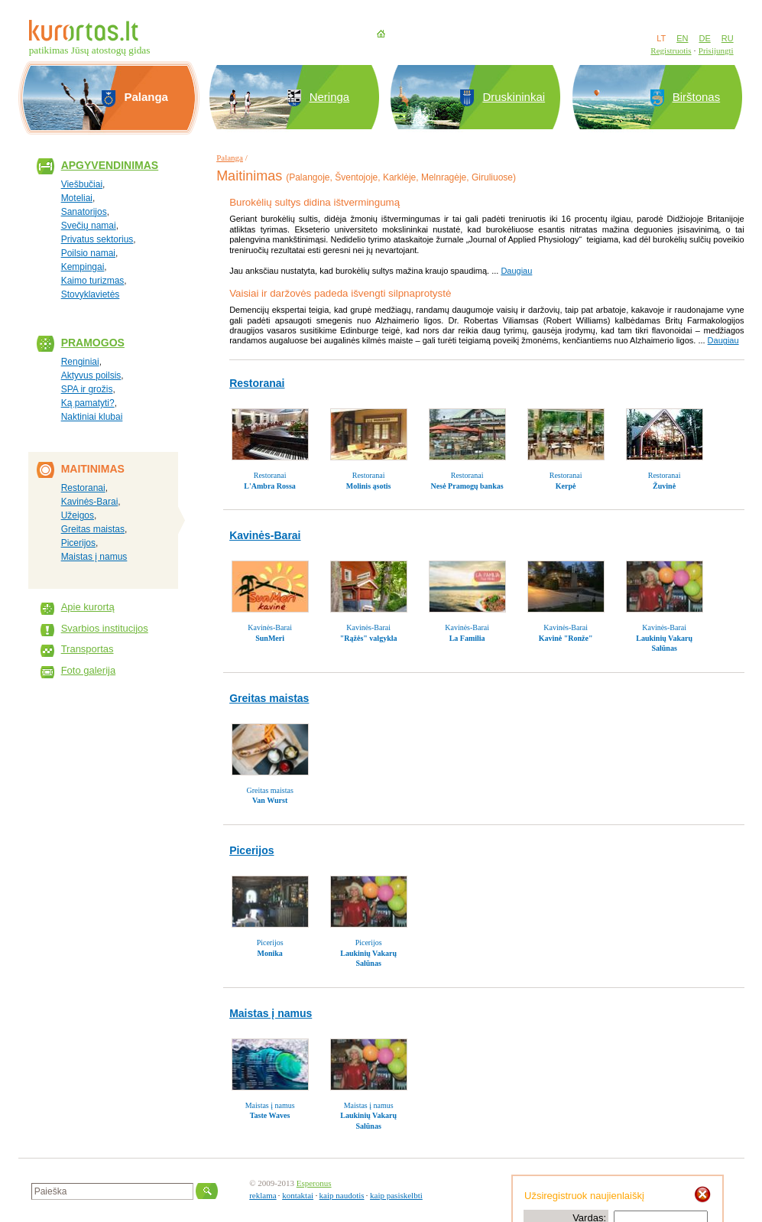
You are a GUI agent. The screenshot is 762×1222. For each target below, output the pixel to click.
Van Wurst (269, 800)
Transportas (87, 649)
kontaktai (297, 1195)
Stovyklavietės (90, 294)
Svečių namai (88, 225)
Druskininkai (513, 96)
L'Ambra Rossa (270, 486)
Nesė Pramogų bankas (467, 486)
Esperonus (314, 1183)
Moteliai (76, 198)
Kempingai (83, 267)
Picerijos (78, 543)
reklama (262, 1195)
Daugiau (516, 270)
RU (727, 38)
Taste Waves (270, 1115)
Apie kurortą (88, 607)
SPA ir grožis (87, 389)
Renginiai (80, 361)
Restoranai (83, 488)
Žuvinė (664, 486)
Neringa (330, 96)
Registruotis (670, 50)
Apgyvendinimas (110, 165)
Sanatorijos (84, 211)
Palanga (229, 157)
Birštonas (697, 96)
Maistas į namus (94, 556)
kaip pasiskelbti (396, 1195)
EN (682, 38)
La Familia (467, 638)
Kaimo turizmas (93, 280)
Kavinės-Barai (89, 501)
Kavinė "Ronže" (566, 638)
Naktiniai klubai (92, 416)
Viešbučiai (81, 184)
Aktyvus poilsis (91, 375)
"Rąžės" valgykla (368, 638)
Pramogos (93, 342)
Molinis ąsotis (368, 486)
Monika (269, 953)
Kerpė (566, 486)
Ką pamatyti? (88, 403)
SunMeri (269, 638)
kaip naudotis (342, 1195)
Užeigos (77, 515)
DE (704, 38)
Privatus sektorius (97, 239)
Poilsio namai (88, 253)
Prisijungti (716, 50)
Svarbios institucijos (104, 628)
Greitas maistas (93, 529)
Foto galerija (88, 670)
